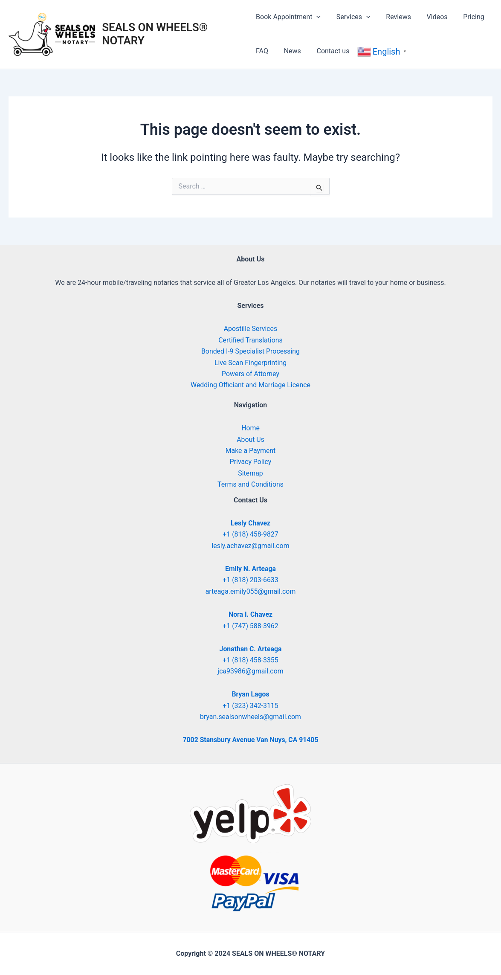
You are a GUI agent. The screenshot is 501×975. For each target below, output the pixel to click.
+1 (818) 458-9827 (250, 534)
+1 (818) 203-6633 (250, 580)
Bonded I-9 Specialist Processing (250, 351)
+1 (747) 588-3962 (250, 625)
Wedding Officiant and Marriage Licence (250, 384)
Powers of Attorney (251, 373)
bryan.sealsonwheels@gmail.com (250, 717)
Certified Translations (250, 340)
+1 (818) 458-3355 (250, 660)
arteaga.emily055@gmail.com (250, 591)
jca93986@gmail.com (250, 671)
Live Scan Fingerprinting (250, 362)
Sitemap (250, 473)
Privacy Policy (250, 461)
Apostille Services (250, 329)
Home (250, 428)
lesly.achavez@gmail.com (250, 545)
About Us (250, 439)
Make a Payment (250, 450)
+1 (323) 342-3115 (250, 706)
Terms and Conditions (250, 484)
